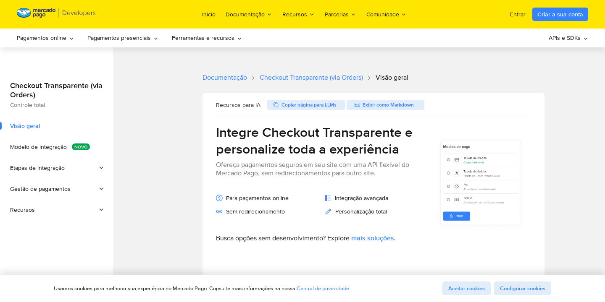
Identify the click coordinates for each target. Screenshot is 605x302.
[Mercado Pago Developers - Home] (56, 14)
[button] (56, 168)
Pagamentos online (45, 38)
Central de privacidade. (323, 288)
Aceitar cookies (466, 288)
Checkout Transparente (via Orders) (311, 77)
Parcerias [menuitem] (340, 14)
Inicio (209, 14)
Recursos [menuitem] (298, 14)
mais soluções (372, 238)
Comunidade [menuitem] (386, 14)
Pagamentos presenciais (122, 38)
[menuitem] (45, 38)
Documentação (225, 77)
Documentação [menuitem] (249, 14)
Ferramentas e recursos (207, 38)
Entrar (518, 14)
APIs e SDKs (568, 38)
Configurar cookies (522, 288)
